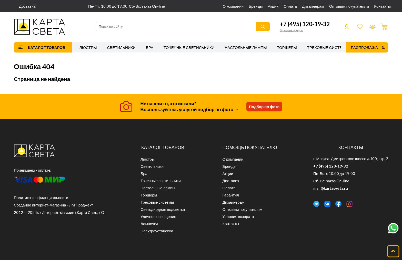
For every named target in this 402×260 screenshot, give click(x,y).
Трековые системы (328, 47)
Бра (149, 47)
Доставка (27, 6)
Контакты (382, 6)
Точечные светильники (189, 47)
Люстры (88, 47)
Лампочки (149, 223)
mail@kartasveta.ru (330, 188)
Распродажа (364, 47)
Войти (347, 27)
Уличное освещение (158, 216)
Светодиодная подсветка (162, 209)
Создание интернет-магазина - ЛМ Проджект (53, 205)
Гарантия (231, 195)
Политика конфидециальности (41, 197)
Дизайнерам (313, 6)
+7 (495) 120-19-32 (305, 23)
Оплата (290, 6)
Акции (273, 6)
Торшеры (287, 47)
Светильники (121, 47)
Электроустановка (156, 230)
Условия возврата (238, 216)
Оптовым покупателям (349, 6)
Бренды (256, 6)
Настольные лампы (246, 47)
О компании (233, 6)
